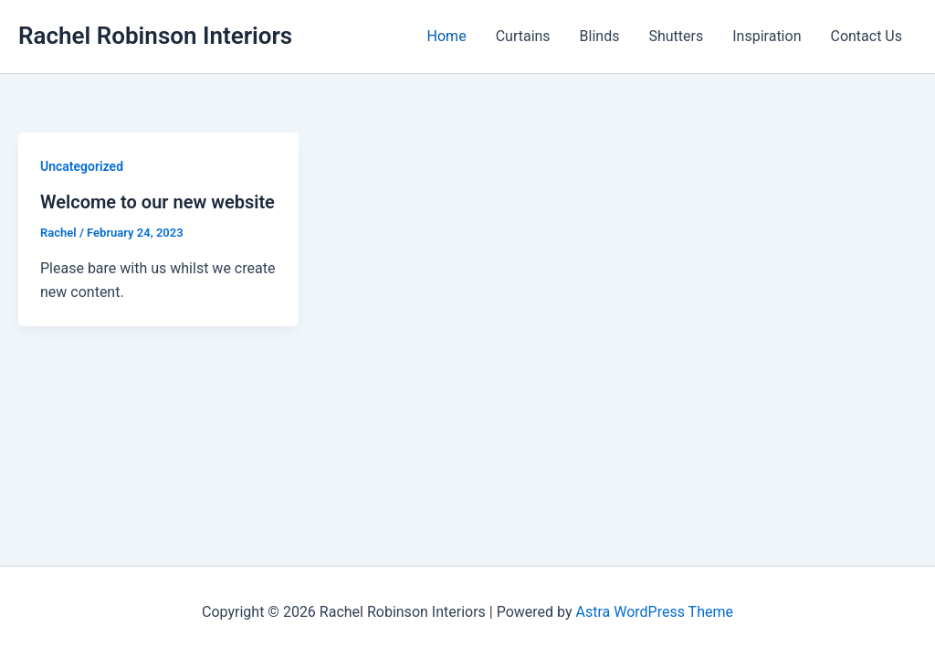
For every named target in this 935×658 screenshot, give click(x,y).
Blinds (600, 36)
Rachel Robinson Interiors (155, 35)
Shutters (675, 36)
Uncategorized (81, 166)
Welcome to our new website (157, 202)
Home (447, 36)
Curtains (523, 36)
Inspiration (766, 36)
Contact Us (866, 36)
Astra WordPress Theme (653, 612)
